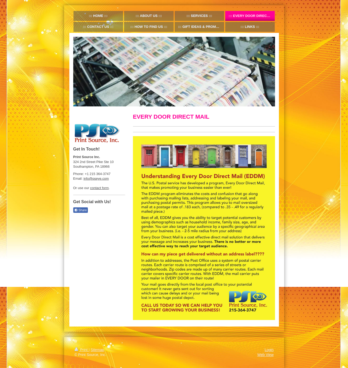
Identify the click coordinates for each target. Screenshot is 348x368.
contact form (99, 188)
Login (269, 350)
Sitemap (97, 350)
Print (82, 350)
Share (80, 210)
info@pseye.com (96, 178)
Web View (265, 355)
